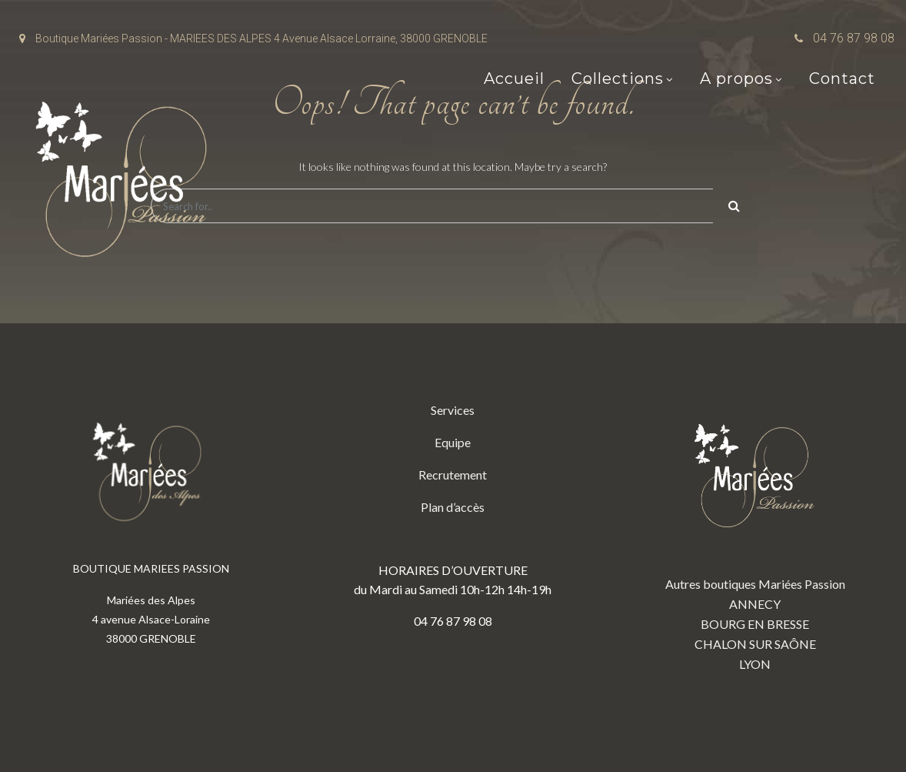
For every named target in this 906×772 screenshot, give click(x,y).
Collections (617, 78)
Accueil (514, 78)
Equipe (453, 442)
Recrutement (452, 474)
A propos (736, 78)
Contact (842, 78)
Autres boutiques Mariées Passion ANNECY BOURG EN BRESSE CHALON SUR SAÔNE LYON (755, 535)
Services (453, 410)
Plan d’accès (453, 507)
